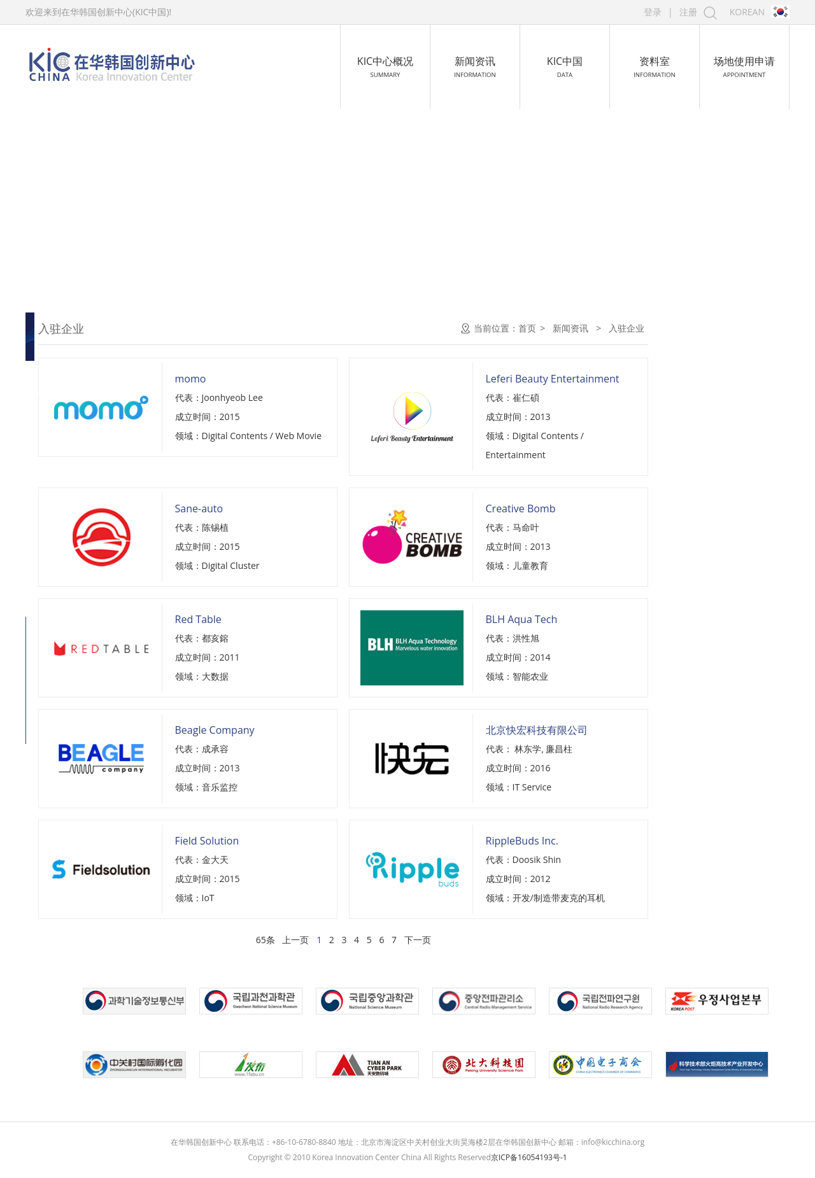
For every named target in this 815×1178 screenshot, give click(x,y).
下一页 (557, 940)
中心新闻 (65, 361)
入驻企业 (65, 393)
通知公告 (65, 328)
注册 (688, 12)
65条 (405, 940)
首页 (667, 328)
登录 (653, 12)
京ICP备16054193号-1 (529, 1157)
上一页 (435, 940)
